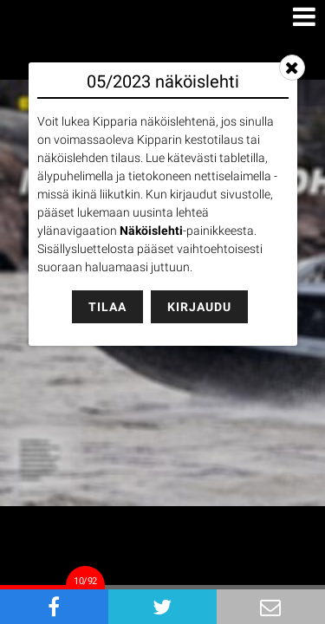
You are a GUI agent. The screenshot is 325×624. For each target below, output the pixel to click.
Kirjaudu (199, 307)
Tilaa (107, 307)
